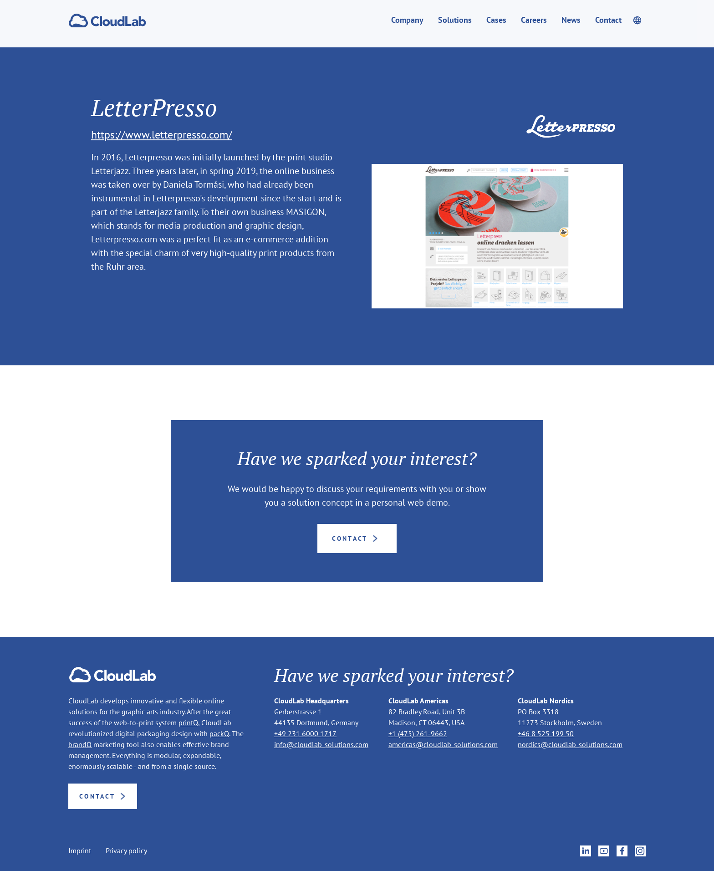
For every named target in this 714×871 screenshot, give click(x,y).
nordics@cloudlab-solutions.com (570, 744)
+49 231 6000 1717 (305, 733)
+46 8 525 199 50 (546, 733)
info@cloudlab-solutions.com (321, 744)
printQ (188, 722)
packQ (219, 733)
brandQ (80, 744)
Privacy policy (126, 850)
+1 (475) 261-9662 (417, 733)
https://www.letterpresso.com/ (161, 135)
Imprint (79, 850)
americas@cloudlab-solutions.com (443, 744)
